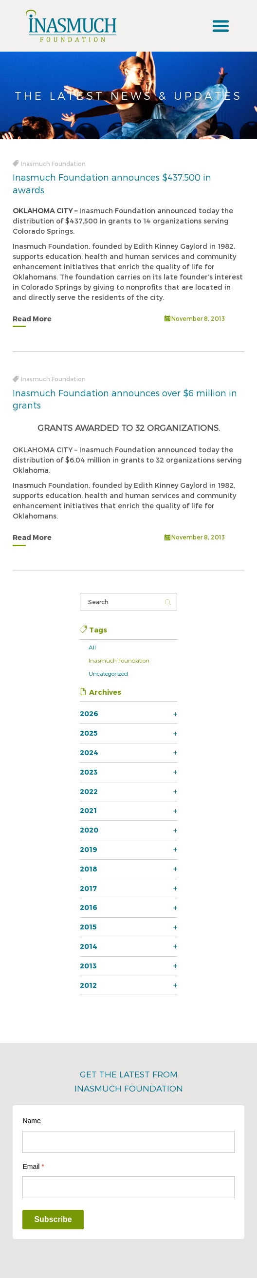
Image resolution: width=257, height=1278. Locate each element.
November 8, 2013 (195, 319)
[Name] (128, 1142)
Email (33, 1166)
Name (31, 1121)
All (92, 647)
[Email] (128, 1187)
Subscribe (53, 1219)
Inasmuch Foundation (119, 660)
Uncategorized (108, 673)
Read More (32, 319)
